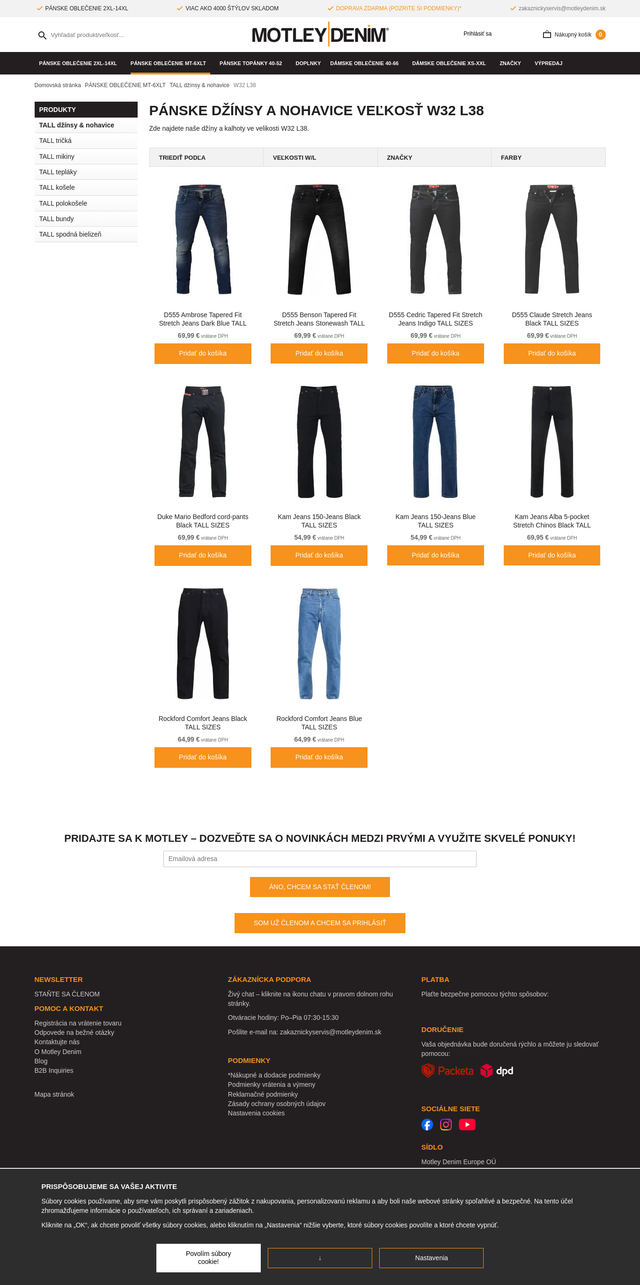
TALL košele (57, 187)
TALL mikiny (56, 156)
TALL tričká (55, 140)
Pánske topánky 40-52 (253, 63)
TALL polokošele (63, 203)
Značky (512, 63)
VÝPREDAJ (548, 63)
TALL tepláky (58, 172)
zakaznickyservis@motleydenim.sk (562, 8)
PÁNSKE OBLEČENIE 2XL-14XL (80, 63)
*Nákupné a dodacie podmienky (274, 1075)
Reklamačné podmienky (263, 1094)
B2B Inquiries (54, 1070)
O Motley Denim (58, 1051)
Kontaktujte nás (57, 1042)
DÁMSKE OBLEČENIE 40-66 (366, 63)
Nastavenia (431, 1258)
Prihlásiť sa (474, 34)
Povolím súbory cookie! (208, 1258)
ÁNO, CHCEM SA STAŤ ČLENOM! (320, 887)
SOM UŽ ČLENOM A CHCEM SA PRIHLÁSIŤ (320, 923)
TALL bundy (56, 219)
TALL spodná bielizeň (88, 234)
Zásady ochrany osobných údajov (277, 1103)
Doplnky (308, 63)
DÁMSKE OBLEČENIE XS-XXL (451, 63)
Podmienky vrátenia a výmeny (272, 1084)
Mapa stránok (54, 1094)
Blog (41, 1061)
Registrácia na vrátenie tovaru (78, 1023)
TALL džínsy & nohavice (77, 125)
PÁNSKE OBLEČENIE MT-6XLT (170, 63)
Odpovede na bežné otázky (74, 1032)
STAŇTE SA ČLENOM (67, 994)
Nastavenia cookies (256, 1113)
